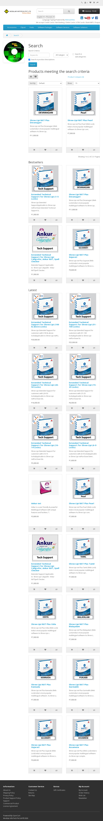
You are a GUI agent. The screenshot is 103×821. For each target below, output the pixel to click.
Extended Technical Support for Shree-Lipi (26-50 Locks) (45, 384)
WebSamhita (70, 20)
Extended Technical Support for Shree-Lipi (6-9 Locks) (82, 445)
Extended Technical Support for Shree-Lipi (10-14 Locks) (45, 445)
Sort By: (33, 83)
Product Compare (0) (76, 77)
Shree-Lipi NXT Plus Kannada (41, 685)
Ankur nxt (36, 503)
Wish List (82, 795)
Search (16, 35)
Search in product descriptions (41, 59)
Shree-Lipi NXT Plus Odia (43, 624)
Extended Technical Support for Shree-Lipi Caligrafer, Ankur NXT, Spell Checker (45, 258)
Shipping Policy (9, 793)
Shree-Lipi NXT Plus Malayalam (78, 625)
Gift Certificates (59, 790)
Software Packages (45, 27)
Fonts (32, 27)
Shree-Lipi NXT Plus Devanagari (39, 121)
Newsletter (83, 798)
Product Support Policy (12, 798)
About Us (6, 790)
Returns (31, 793)
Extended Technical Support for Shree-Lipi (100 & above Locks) (45, 324)
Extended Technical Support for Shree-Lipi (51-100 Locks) (82, 324)
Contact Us (32, 790)
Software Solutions (80, 27)
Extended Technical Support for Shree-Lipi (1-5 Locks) (45, 196)
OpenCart (16, 815)
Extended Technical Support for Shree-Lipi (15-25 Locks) (82, 384)
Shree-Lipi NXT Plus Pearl (80, 120)
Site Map (31, 795)
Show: (70, 83)
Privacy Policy (8, 795)
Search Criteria (34, 51)
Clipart (23, 27)
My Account (83, 790)
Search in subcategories (79, 55)
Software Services (62, 27)
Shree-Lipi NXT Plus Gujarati (78, 255)
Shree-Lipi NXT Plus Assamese (78, 746)
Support (6, 801)
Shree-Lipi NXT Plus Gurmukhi (78, 685)
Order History (84, 793)
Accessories (11, 27)
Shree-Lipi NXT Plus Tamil (81, 563)
